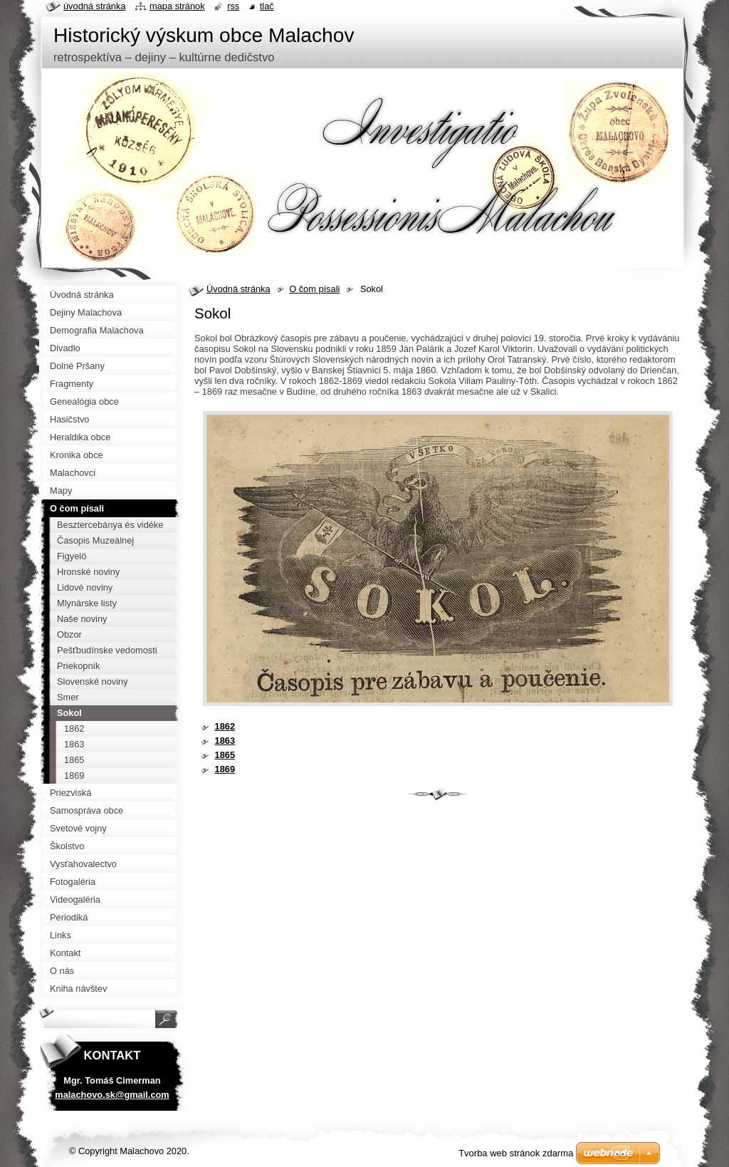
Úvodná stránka (238, 289)
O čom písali (314, 289)
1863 (225, 740)
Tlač (267, 6)
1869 (225, 769)
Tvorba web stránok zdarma (515, 1153)
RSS (233, 6)
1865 (225, 755)
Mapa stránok (177, 6)
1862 (225, 726)
